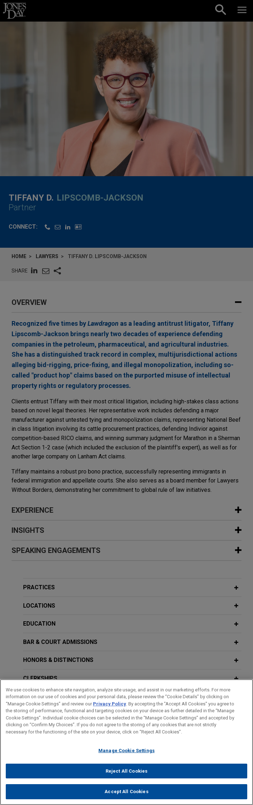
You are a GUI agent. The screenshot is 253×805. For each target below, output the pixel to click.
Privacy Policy (109, 703)
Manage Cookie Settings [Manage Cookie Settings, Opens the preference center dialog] (126, 750)
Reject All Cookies (126, 771)
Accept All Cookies (126, 791)
